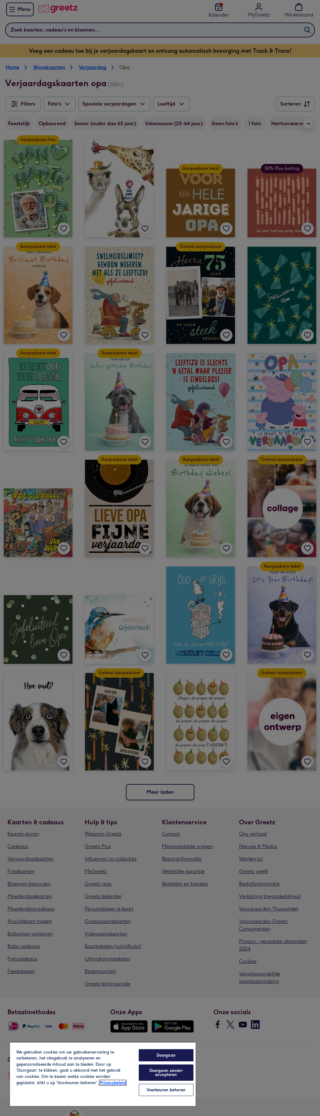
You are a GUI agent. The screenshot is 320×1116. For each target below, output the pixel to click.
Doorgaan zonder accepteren (166, 1072)
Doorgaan (166, 1055)
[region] (103, 1074)
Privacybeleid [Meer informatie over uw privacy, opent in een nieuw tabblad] (113, 1082)
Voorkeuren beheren (166, 1090)
